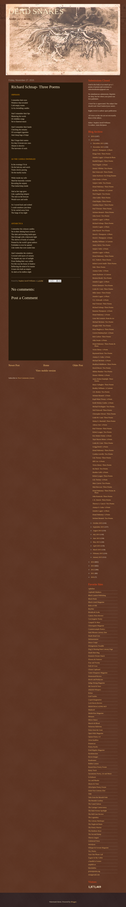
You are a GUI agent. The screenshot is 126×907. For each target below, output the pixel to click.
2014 (93, 562)
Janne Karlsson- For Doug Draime (104, 176)
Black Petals (92, 599)
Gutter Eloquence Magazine (97, 673)
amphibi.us (92, 864)
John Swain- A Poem (100, 179)
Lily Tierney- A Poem (100, 480)
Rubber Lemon (93, 764)
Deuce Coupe (93, 642)
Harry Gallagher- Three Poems (103, 385)
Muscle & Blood (94, 723)
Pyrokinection (93, 754)
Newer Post (14, 365)
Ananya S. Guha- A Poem (101, 357)
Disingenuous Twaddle (96, 646)
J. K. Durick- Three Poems (102, 500)
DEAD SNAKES (36, 11)
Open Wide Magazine (95, 733)
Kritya (90, 693)
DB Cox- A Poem (99, 461)
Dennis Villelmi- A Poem (101, 375)
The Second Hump (94, 834)
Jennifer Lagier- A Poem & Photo (104, 157)
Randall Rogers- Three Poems (103, 161)
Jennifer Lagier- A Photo (101, 220)
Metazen (91, 717)
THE (90, 794)
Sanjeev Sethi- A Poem (100, 249)
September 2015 (98, 527)
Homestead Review (95, 676)
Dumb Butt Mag (93, 653)
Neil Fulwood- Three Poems (102, 410)
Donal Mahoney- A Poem (101, 315)
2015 (93, 140)
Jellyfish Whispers (94, 690)
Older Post (78, 365)
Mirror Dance (93, 720)
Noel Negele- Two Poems (101, 194)
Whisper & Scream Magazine (98, 848)
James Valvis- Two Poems (101, 245)
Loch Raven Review (95, 703)
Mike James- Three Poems (102, 293)
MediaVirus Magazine (96, 713)
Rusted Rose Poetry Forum (97, 767)
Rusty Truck (92, 770)
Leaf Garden (92, 696)
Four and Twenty (94, 663)
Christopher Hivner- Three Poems (104, 414)
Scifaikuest (92, 777)
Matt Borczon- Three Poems (102, 487)
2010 (93, 577)
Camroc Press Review (95, 616)
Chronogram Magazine (96, 626)
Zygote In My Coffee (95, 858)
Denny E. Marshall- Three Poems (104, 421)
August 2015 (97, 531)
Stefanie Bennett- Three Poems (103, 212)
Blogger (73, 902)
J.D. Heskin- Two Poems (101, 392)
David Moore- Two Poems (102, 368)
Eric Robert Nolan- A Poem (102, 436)
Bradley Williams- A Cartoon (103, 190)
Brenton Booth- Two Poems (102, 278)
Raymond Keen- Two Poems (102, 353)
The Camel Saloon (94, 804)
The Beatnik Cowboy (95, 801)
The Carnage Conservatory (97, 807)
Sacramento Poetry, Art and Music (100, 774)
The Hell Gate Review (96, 814)
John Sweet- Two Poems (101, 216)
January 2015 (97, 557)
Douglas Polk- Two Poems (102, 326)
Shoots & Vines (93, 784)
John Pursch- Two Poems (101, 231)
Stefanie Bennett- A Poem (101, 396)
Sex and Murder (93, 780)
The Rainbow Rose (94, 831)
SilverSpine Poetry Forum (97, 787)
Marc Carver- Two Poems (101, 483)
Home (46, 365)
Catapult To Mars (94, 622)
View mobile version (46, 370)
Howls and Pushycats (95, 679)
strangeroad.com (94, 875)
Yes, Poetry (92, 851)
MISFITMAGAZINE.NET (97, 706)
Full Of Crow (92, 666)
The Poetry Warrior (95, 827)
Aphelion (91, 589)
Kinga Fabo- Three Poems (101, 154)
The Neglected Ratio (95, 824)
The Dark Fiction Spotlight (97, 811)
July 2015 (96, 534)
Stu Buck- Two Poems (100, 469)
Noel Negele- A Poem (100, 165)
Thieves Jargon (93, 838)
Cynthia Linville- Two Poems (103, 454)
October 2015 (98, 523)
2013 (93, 566)
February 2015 (98, 553)
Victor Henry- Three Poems (102, 465)
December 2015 (98, 143)
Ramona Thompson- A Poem (102, 311)
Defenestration (93, 639)
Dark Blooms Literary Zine (97, 632)
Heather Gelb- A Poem (100, 472)
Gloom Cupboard (94, 669)
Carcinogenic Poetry (95, 619)
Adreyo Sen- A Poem (100, 425)
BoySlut (91, 609)
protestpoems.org (94, 871)
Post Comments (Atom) (26, 378)
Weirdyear (91, 844)
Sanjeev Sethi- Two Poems (102, 183)
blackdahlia (92, 868)
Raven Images (93, 757)
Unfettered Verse (94, 841)
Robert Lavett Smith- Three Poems (104, 263)
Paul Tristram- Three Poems (102, 209)
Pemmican (91, 743)
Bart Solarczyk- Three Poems (103, 172)
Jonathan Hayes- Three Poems (103, 205)
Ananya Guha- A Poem (100, 271)
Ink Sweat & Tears (94, 686)
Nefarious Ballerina (95, 727)
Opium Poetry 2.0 (94, 737)
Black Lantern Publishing (97, 595)
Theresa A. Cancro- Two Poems (103, 504)
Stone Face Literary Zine (96, 791)
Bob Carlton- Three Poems (102, 337)
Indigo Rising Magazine (96, 683)
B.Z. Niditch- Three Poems (102, 260)
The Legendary (93, 817)
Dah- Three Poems (99, 267)
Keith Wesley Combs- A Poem (103, 403)
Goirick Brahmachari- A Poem (103, 333)
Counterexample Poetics (96, 629)
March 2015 (97, 550)
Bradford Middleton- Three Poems (104, 364)
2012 (93, 570)
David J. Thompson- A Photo (102, 150)
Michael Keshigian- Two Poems (103, 407)
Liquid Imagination (95, 700)
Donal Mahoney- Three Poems (103, 187)
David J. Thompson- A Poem (102, 238)
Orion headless (93, 740)
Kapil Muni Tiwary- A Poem (102, 399)
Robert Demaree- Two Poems (103, 285)
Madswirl (91, 710)
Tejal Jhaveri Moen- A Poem (102, 439)
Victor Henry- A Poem (100, 350)
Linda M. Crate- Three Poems (103, 289)
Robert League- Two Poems (102, 432)
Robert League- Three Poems (103, 476)
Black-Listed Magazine (96, 602)
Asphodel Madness (94, 592)
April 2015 (97, 546)
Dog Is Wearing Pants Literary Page (100, 649)
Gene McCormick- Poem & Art (103, 318)
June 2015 (96, 538)
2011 (93, 573)
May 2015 (96, 542)
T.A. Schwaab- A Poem (100, 300)
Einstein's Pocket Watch (96, 656)
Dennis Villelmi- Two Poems (102, 168)
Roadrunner (92, 760)
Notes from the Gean (95, 730)
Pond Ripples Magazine (96, 750)
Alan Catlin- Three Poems (101, 198)
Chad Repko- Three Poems (102, 201)
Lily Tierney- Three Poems (102, 458)
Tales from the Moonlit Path (98, 797)
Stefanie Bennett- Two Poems (103, 518)
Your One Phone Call (95, 854)
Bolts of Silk (92, 606)
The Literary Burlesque (96, 821)
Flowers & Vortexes (95, 659)
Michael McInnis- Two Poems (103, 322)
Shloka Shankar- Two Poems (102, 372)
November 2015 (98, 147)
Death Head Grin (94, 636)
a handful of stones (94, 861)
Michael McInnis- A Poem (102, 361)
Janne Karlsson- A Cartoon (102, 274)
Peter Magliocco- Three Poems (103, 329)
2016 (93, 136)
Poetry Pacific (93, 747)
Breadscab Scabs (94, 612)
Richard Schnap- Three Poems (103, 223)
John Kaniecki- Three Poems (102, 496)
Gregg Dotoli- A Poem (100, 447)
